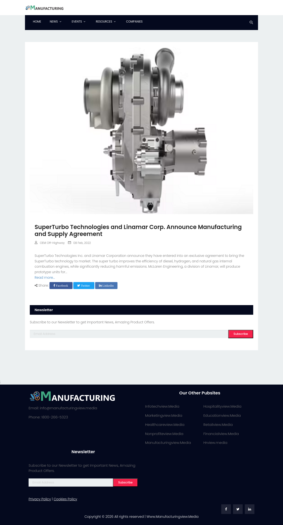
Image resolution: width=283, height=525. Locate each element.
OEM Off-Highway (50, 243)
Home (37, 21)
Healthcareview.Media (165, 424)
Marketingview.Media (163, 415)
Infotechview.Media (162, 406)
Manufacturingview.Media (168, 442)
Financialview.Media (221, 433)
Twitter (84, 285)
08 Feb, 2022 (79, 243)
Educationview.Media (222, 415)
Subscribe (241, 334)
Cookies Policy (65, 499)
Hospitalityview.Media (222, 406)
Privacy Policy (40, 499)
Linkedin (106, 285)
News (54, 21)
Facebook (61, 285)
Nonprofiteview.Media (164, 433)
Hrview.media (215, 442)
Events (77, 21)
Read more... (45, 277)
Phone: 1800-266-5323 (48, 417)
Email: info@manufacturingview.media (63, 407)
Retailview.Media (218, 424)
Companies (134, 21)
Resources (104, 21)
